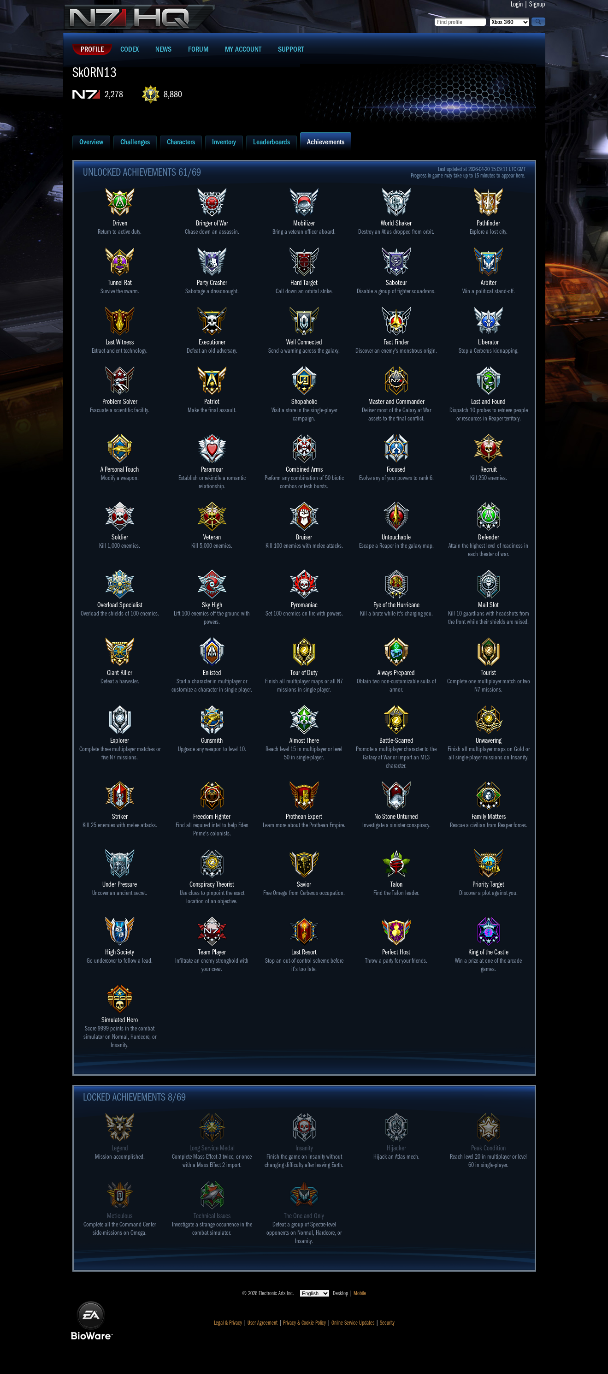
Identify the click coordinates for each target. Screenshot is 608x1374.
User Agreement (262, 1323)
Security (387, 1323)
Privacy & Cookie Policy (304, 1323)
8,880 (173, 94)
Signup (537, 4)
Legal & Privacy (228, 1323)
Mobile (360, 1293)
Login (517, 4)
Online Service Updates (352, 1323)
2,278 (114, 94)
